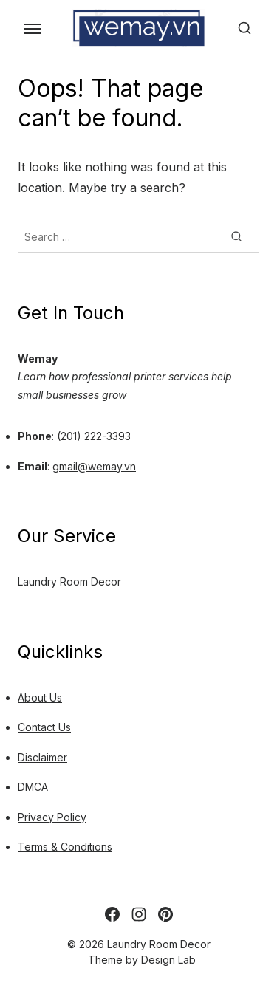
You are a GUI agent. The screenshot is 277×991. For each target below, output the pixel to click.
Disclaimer (42, 757)
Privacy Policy (52, 817)
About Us (40, 697)
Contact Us (44, 727)
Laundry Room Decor (69, 581)
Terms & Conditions (65, 846)
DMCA (33, 787)
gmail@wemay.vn (94, 466)
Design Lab (168, 959)
